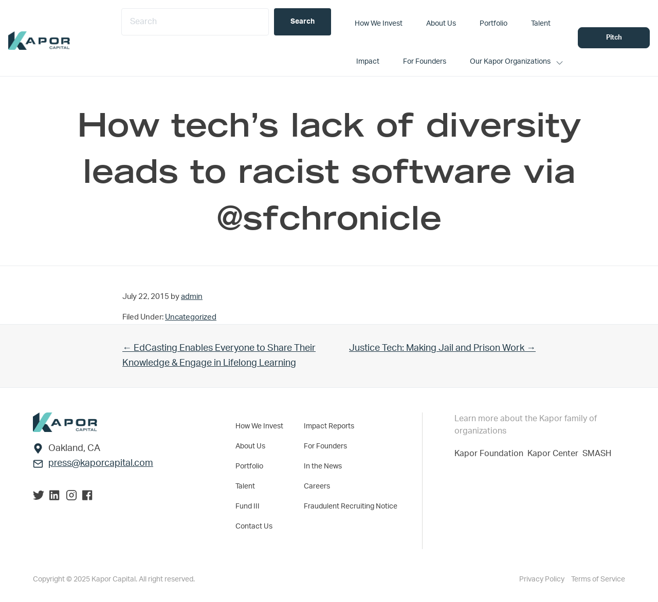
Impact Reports (329, 426)
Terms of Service (598, 579)
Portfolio (249, 466)
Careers (317, 486)
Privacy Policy (542, 579)
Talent (245, 486)
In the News (323, 466)
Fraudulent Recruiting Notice (350, 506)
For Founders (325, 446)
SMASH (596, 453)
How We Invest (259, 426)
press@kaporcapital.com (100, 463)
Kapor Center (554, 453)
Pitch (614, 37)
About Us (250, 446)
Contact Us (253, 526)
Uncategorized (190, 317)
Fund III (247, 506)
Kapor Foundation (490, 453)
